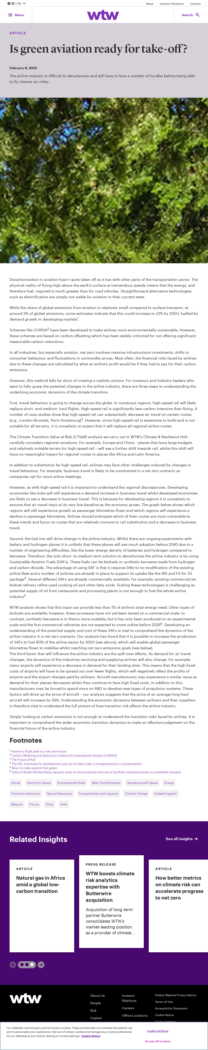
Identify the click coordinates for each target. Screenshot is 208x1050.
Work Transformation (106, 782)
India (63, 804)
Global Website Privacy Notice (175, 995)
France (34, 804)
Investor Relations (172, 3)
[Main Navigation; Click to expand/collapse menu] (16, 15)
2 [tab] (30, 964)
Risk (93, 1010)
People (95, 1003)
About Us (97, 995)
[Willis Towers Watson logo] (26, 998)
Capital (96, 1018)
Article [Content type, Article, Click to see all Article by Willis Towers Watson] (18, 33)
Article (15, 782)
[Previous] (13, 964)
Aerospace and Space (142, 782)
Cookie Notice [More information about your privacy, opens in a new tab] (90, 1036)
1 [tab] (23, 964)
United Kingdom (165, 793)
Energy (169, 782)
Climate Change (136, 793)
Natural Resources (59, 793)
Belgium (17, 804)
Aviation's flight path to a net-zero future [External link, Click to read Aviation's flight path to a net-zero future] (38, 751)
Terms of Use (164, 1001)
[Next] (41, 964)
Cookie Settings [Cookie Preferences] (166, 1021)
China (50, 804)
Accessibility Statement (171, 1008)
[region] (104, 1036)
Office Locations (135, 1015)
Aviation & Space (39, 782)
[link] (42, 906)
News (150, 3)
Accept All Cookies (158, 1041)
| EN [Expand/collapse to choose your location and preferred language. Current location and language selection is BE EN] (17, 3)
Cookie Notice (164, 1015)
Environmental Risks (71, 782)
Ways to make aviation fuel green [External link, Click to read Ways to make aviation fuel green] (34, 768)
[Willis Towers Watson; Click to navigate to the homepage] (103, 15)
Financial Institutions (25, 793)
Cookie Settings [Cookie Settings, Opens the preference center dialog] (157, 1031)
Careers (195, 3)
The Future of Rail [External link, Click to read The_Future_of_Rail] (24, 759)
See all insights (182, 839)
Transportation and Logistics (98, 793)
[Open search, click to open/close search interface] (191, 15)
